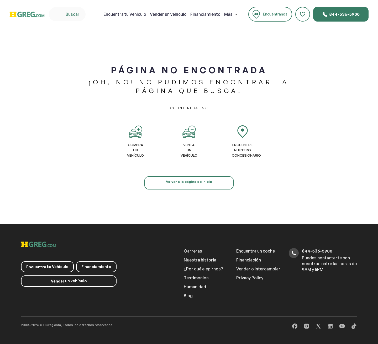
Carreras (193, 251)
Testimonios (196, 277)
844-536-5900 (341, 14)
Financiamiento (205, 14)
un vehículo (168, 14)
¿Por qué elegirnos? (203, 268)
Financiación (248, 260)
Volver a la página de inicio (189, 181)
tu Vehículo (124, 14)
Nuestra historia (200, 260)
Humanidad (195, 286)
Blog (188, 295)
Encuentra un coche (255, 251)
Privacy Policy (249, 277)
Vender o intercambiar (258, 268)
